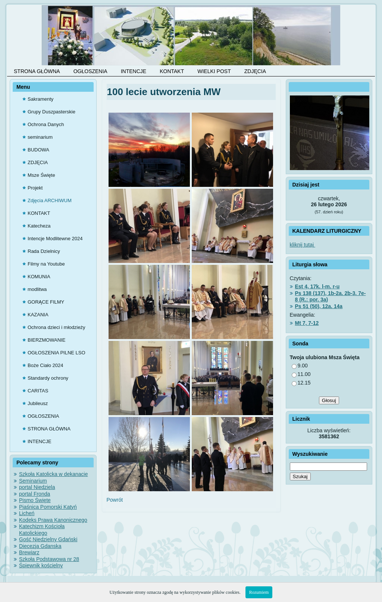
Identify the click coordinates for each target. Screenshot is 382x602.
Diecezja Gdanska (40, 546)
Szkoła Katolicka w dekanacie (53, 474)
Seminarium (33, 481)
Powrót (115, 500)
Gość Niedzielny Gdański (48, 539)
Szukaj (300, 476)
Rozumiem (259, 592)
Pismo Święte (35, 500)
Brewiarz (29, 552)
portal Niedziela (37, 487)
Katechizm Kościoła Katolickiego (42, 529)
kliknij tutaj (302, 245)
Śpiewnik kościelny (41, 565)
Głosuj (329, 400)
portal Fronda (34, 494)
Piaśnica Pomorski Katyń (48, 507)
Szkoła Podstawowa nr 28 (49, 559)
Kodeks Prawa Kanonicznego (53, 520)
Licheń (26, 513)
